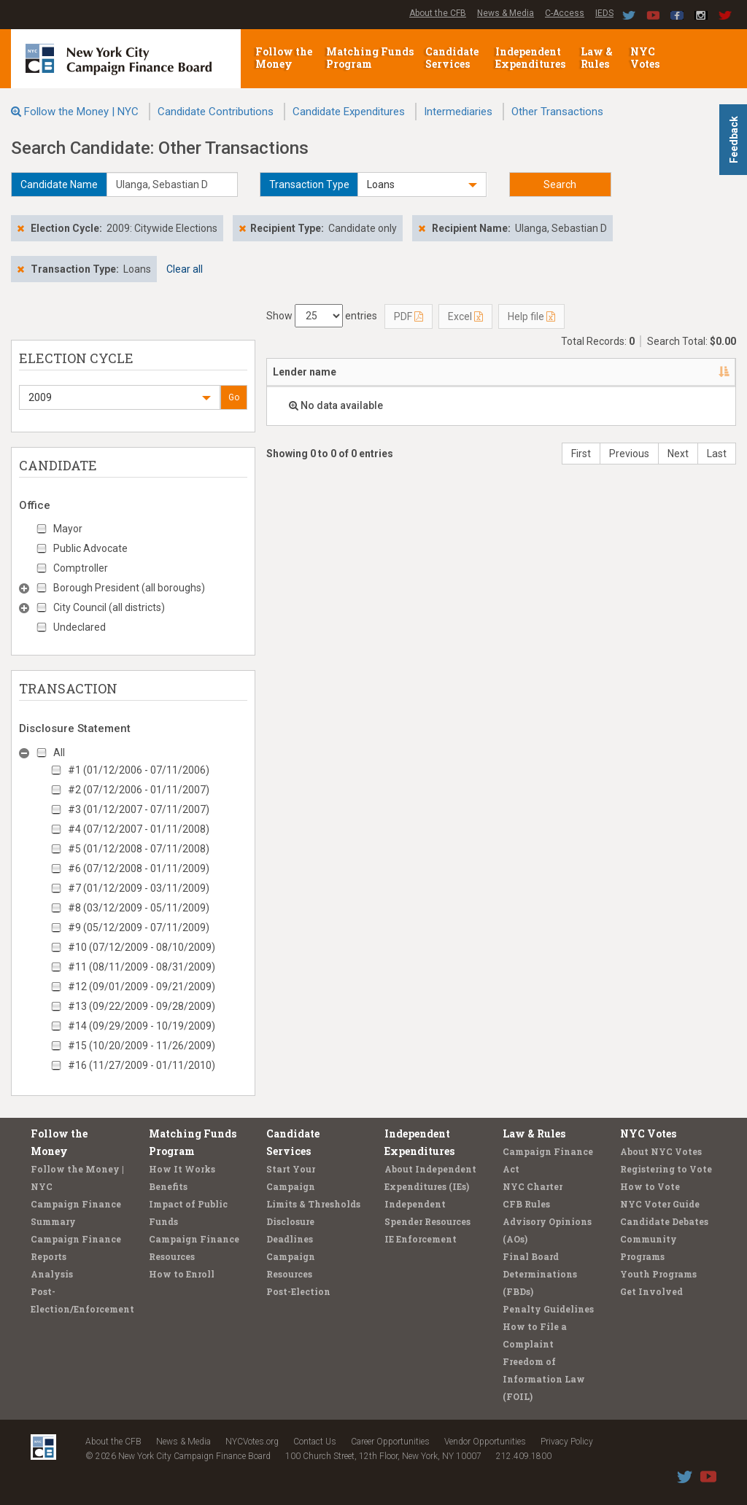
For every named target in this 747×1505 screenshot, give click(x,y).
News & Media (505, 13)
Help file (531, 316)
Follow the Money (283, 57)
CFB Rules (526, 1204)
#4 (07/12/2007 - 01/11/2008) (138, 829)
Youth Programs (658, 1274)
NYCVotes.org (252, 1441)
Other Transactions (557, 111)
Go (233, 397)
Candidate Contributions (216, 111)
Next (678, 453)
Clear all (184, 269)
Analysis (52, 1274)
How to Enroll (181, 1274)
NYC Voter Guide (660, 1204)
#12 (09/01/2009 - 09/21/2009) (141, 986)
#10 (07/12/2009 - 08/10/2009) (141, 947)
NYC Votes (646, 57)
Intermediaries (458, 111)
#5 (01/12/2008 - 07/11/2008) (138, 849)
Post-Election (298, 1291)
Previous (629, 453)
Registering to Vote (666, 1169)
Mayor (67, 528)
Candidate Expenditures (349, 111)
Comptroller (80, 568)
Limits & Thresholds (313, 1204)
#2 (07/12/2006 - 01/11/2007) (138, 790)
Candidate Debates (664, 1221)
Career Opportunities (390, 1441)
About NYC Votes (661, 1151)
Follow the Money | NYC (81, 111)
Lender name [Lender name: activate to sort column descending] (304, 372)
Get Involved (651, 1291)
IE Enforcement (420, 1239)
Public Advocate (90, 548)
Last (717, 453)
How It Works (182, 1169)
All (59, 752)
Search (559, 184)
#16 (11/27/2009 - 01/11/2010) (141, 1065)
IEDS (604, 13)
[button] (421, 184)
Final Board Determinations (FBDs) (540, 1274)
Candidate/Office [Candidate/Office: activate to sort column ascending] (466, 372)
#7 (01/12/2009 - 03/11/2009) (138, 888)
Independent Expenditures (531, 57)
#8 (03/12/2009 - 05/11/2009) (138, 908)
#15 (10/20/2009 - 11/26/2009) (141, 1045)
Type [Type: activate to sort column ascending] (620, 372)
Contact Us (314, 1441)
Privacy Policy (567, 1441)
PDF (408, 316)
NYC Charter (532, 1186)
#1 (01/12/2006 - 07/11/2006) (138, 770)
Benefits (168, 1186)
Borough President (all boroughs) (129, 588)
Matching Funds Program (370, 57)
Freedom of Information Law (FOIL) (544, 1379)
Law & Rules (597, 57)
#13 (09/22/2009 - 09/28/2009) (141, 1006)
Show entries (321, 315)
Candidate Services (452, 57)
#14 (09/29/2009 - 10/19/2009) (141, 1026)
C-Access (564, 13)
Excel (465, 316)
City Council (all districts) (109, 607)
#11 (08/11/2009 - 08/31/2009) (141, 967)
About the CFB (437, 13)
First (581, 453)
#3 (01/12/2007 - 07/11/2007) (138, 809)
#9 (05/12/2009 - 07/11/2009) (138, 927)
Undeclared (79, 627)
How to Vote (650, 1186)
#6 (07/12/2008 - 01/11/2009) (138, 868)
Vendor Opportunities (485, 1441)
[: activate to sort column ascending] (712, 372)
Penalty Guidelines (548, 1309)
